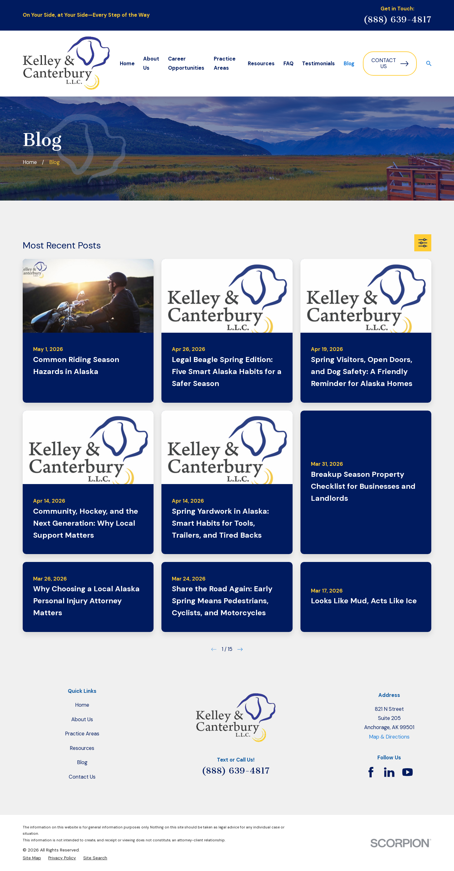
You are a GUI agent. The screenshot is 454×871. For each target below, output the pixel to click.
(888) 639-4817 (397, 19)
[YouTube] (407, 772)
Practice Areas (82, 733)
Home (82, 705)
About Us (82, 719)
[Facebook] (371, 772)
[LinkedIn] (389, 772)
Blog (82, 762)
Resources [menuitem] (261, 63)
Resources (82, 748)
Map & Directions (389, 737)
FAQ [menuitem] (288, 63)
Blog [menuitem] (349, 63)
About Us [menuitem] (151, 63)
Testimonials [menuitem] (318, 63)
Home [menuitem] (127, 63)
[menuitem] (32, 858)
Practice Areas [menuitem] (225, 63)
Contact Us (389, 63)
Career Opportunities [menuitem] (186, 63)
